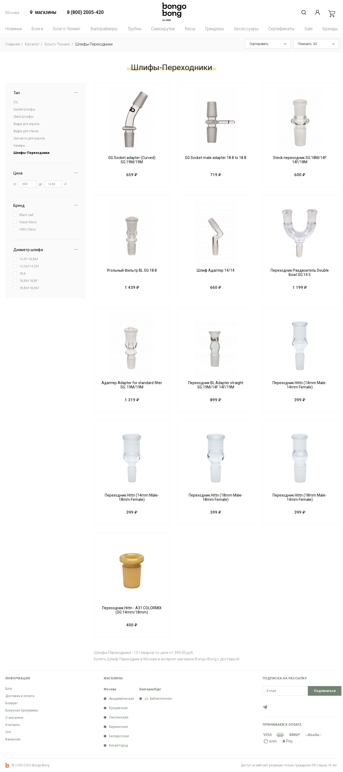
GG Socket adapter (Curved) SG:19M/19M (131, 160)
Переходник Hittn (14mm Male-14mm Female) (300, 385)
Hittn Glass (27, 229)
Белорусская (119, 736)
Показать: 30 (307, 44)
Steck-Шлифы (23, 117)
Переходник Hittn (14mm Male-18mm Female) (132, 497)
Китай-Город (118, 745)
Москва (12, 12)
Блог (8, 689)
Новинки (13, 28)
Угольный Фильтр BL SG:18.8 (132, 270)
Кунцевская (118, 708)
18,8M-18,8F (28, 281)
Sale (308, 28)
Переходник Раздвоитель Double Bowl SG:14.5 (300, 272)
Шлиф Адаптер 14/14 (215, 270)
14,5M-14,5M (29, 266)
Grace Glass (28, 222)
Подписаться (324, 691)
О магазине (14, 718)
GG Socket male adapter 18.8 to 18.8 (215, 158)
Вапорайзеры (104, 28)
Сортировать (258, 44)
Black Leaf (26, 215)
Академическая (121, 699)
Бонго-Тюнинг (67, 28)
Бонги (37, 28)
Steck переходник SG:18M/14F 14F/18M (299, 160)
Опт (8, 732)
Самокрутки (163, 28)
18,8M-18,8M (29, 288)
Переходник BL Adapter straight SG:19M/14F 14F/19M (215, 385)
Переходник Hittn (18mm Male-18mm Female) (216, 497)
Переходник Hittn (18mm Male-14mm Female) (300, 497)
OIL (15, 102)
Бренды (330, 28)
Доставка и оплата (19, 696)
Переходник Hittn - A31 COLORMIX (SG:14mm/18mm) (132, 610)
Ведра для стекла (25, 131)
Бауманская (118, 727)
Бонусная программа (21, 710)
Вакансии (12, 739)
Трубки (134, 28)
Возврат (11, 703)
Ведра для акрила (26, 124)
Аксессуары (246, 28)
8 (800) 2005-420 (85, 12)
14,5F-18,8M (28, 259)
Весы (190, 28)
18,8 (22, 273)
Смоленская (118, 717)
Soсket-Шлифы (24, 109)
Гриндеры (214, 28)
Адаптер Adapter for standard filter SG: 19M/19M (132, 385)
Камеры (19, 145)
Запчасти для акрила (29, 138)
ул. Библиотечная (158, 699)
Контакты (12, 725)
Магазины (45, 12)
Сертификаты (281, 28)
